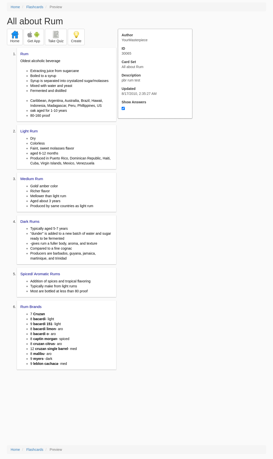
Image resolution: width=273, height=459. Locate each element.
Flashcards (34, 7)
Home (15, 7)
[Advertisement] (158, 167)
